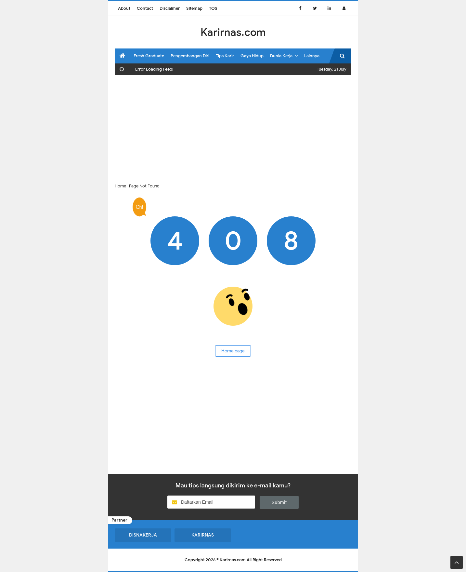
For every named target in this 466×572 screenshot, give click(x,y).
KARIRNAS (202, 535)
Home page (233, 351)
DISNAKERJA (143, 535)
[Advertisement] (233, 127)
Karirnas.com (233, 560)
